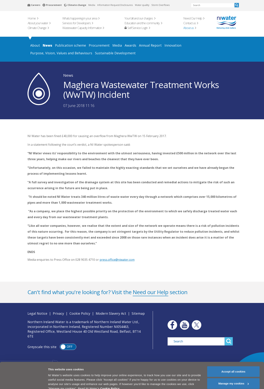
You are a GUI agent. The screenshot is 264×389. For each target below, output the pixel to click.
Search (236, 5)
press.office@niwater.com (117, 260)
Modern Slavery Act (111, 313)
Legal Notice (37, 313)
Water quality (142, 5)
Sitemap (138, 313)
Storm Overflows (160, 5)
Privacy (58, 313)
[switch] (68, 347)
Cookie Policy (79, 313)
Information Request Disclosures (115, 5)
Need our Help (150, 292)
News (68, 75)
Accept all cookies (233, 364)
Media (91, 5)
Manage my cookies (233, 376)
